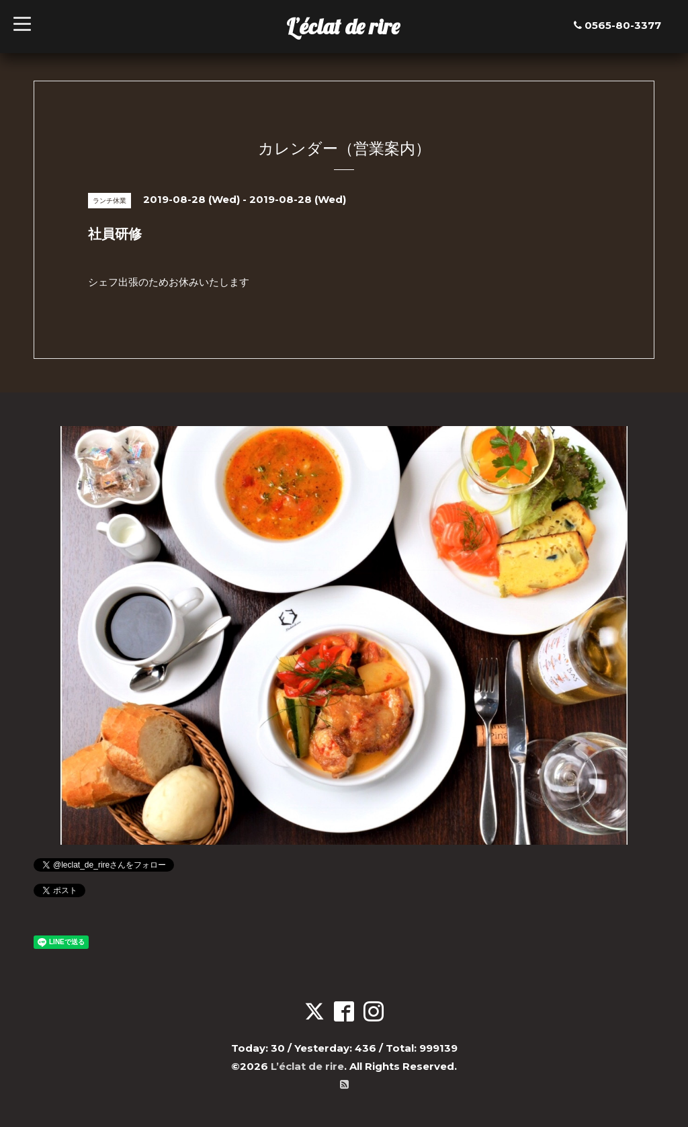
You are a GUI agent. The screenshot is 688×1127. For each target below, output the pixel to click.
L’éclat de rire (343, 26)
